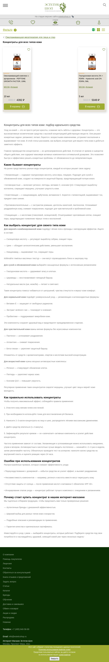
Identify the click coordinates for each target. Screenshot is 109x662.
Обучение (59, 567)
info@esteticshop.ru (18, 601)
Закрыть (54, 658)
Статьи (6, 589)
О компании (8, 558)
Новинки (58, 589)
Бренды (58, 562)
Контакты (7, 571)
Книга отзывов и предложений (17, 580)
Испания (14, 91)
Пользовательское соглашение (17, 632)
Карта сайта (8, 623)
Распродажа (60, 585)
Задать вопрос (9, 585)
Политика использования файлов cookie (55, 650)
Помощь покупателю (12, 562)
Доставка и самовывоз (64, 571)
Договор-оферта (10, 635)
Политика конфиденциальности (17, 629)
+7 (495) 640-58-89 (20, 596)
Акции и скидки (61, 580)
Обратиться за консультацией (16, 576)
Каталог (58, 558)
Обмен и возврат (62, 576)
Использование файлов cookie (17, 626)
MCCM (7, 91)
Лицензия (7, 567)
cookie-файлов (64, 655)
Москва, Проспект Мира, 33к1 (16, 608)
